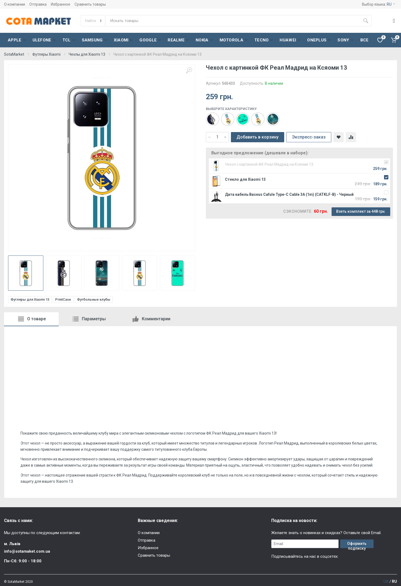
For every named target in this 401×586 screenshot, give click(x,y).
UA (386, 581)
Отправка (38, 4)
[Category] (93, 21)
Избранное (60, 4)
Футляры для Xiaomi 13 (29, 299)
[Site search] (232, 20)
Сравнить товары (90, 4)
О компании (14, 4)
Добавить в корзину (258, 137)
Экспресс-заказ (309, 137)
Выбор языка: (378, 4)
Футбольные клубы (93, 299)
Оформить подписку (357, 544)
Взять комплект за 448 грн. (361, 211)
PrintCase (63, 299)
